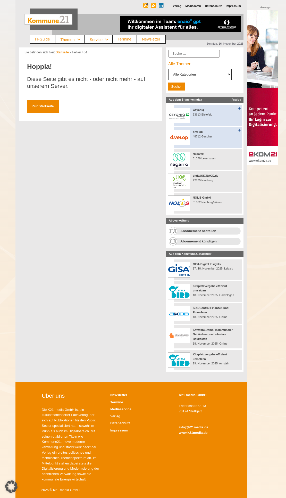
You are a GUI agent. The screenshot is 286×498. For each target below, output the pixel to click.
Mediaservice (120, 409)
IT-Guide (42, 39)
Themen (73, 39)
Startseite (62, 52)
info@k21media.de (193, 427)
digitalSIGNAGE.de (205, 175)
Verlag (115, 416)
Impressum (119, 430)
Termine (124, 39)
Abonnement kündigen (198, 241)
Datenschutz (120, 423)
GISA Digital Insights (207, 264)
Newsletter (151, 39)
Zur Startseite (43, 106)
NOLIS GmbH (202, 197)
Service (101, 39)
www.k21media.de (193, 433)
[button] (11, 486)
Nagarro (198, 153)
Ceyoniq (198, 109)
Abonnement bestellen (198, 231)
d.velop (198, 131)
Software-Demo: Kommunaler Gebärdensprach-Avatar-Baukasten (213, 334)
